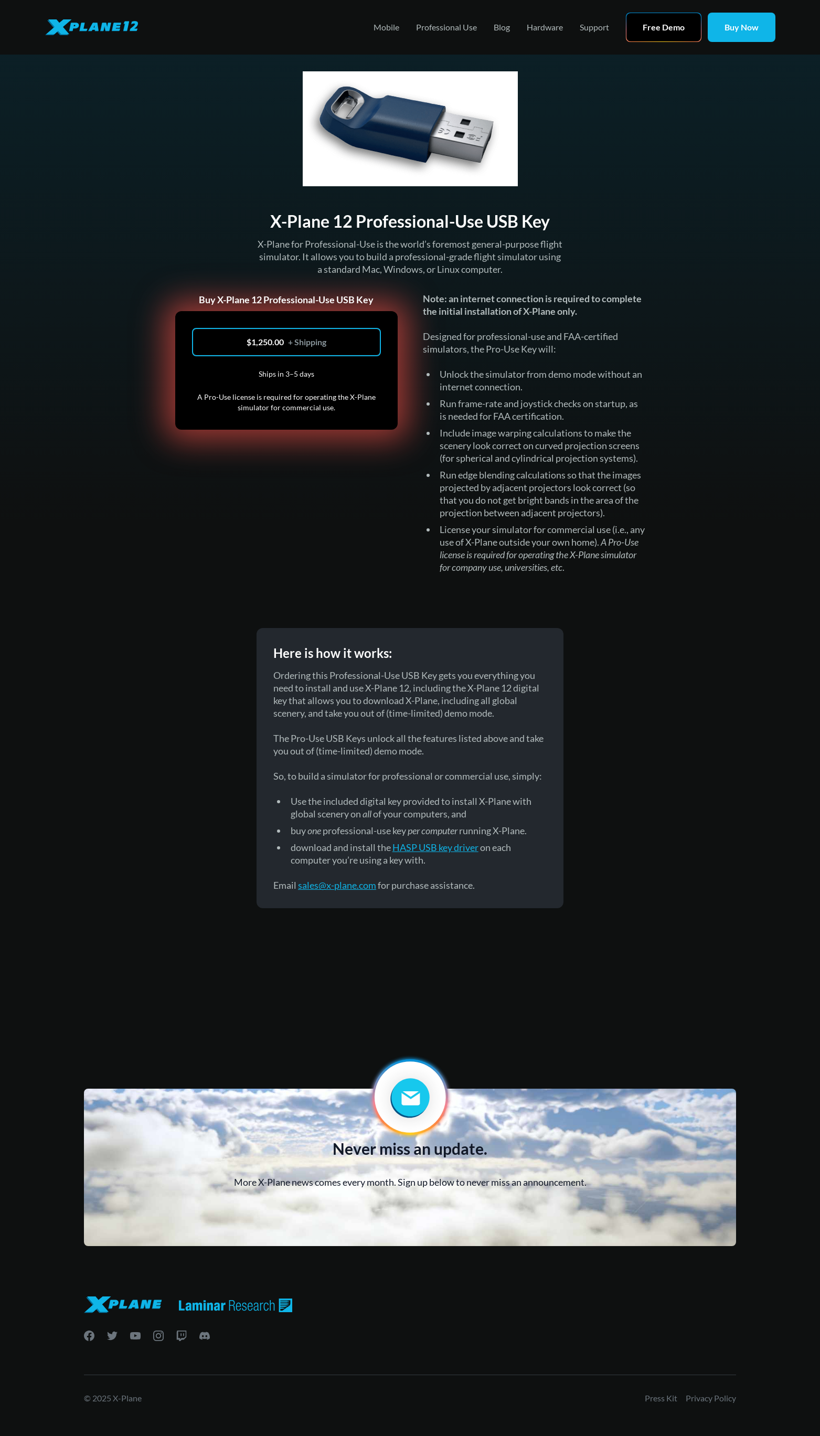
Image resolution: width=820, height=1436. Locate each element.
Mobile (386, 27)
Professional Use (446, 27)
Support (594, 27)
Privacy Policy (711, 1398)
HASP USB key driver (435, 847)
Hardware (545, 27)
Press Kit (661, 1398)
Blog (502, 27)
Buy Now (742, 27)
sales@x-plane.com (337, 885)
